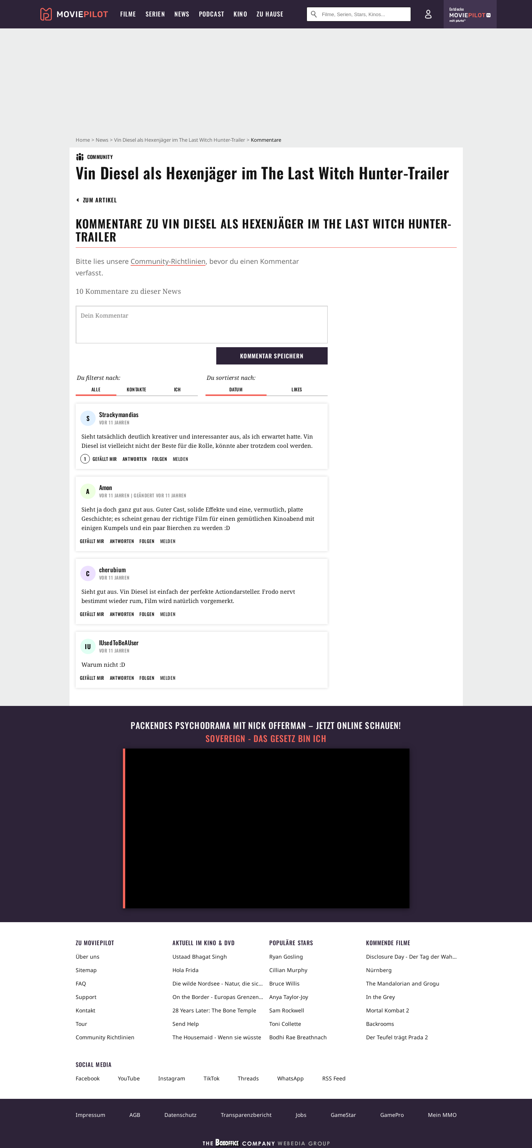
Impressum (90, 1114)
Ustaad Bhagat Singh (199, 956)
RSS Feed (334, 1078)
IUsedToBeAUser (119, 642)
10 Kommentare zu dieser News (128, 291)
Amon (106, 487)
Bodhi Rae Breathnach (298, 1037)
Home (83, 139)
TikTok (211, 1078)
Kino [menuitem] (240, 13)
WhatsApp (290, 1078)
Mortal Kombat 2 (387, 1010)
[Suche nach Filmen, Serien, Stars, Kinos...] (359, 14)
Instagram (171, 1078)
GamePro (392, 1114)
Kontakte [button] (136, 389)
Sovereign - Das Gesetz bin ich (266, 738)
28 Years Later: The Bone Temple (214, 1010)
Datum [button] (236, 389)
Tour (81, 1023)
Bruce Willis (284, 983)
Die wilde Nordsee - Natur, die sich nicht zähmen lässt (217, 983)
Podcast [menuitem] (211, 13)
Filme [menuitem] (128, 13)
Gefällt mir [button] (105, 459)
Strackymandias (119, 414)
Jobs (301, 1114)
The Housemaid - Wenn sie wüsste (216, 1037)
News (102, 139)
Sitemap (86, 970)
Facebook (87, 1078)
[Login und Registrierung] (428, 14)
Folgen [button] (159, 459)
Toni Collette (285, 1023)
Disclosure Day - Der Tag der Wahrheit (411, 956)
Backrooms (380, 1023)
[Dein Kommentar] (202, 324)
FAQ (81, 983)
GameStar (343, 1114)
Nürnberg (379, 970)
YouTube (129, 1078)
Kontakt (85, 1010)
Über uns (87, 956)
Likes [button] (297, 389)
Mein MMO (442, 1114)
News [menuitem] (182, 13)
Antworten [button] (135, 459)
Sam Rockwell (286, 1010)
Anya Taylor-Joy (288, 997)
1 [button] (85, 459)
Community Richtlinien (105, 1037)
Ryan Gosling (286, 956)
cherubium (112, 569)
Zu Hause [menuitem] (270, 13)
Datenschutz (180, 1114)
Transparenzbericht (246, 1114)
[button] (100, 199)
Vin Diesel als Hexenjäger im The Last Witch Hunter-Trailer (179, 139)
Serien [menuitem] (155, 13)
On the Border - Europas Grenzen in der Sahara (217, 997)
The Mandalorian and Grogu (402, 983)
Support (86, 997)
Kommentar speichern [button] (271, 355)
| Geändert (143, 495)
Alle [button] (95, 389)
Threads (248, 1078)
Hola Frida (185, 970)
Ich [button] (177, 389)
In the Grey (380, 997)
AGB (134, 1114)
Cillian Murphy (288, 970)
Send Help (185, 1023)
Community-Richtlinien (168, 261)
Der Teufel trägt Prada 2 (397, 1037)
